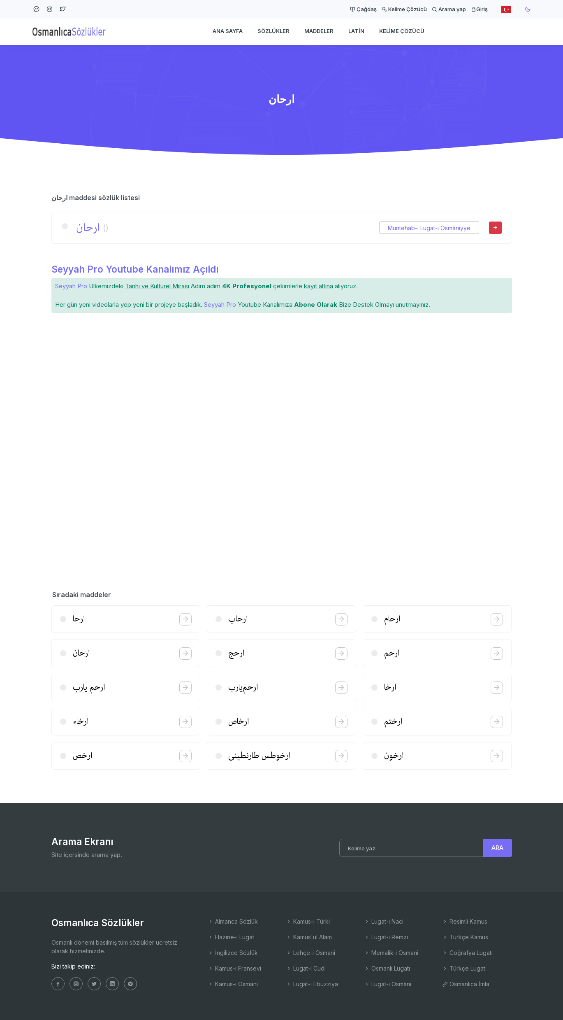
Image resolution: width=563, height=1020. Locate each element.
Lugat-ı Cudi (306, 968)
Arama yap (449, 9)
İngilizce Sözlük (233, 952)
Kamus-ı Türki (308, 921)
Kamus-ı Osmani (233, 983)
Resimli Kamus (464, 921)
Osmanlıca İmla (465, 983)
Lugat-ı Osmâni (387, 983)
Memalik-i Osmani (391, 952)
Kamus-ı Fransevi (234, 968)
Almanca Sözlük (233, 921)
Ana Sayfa (228, 31)
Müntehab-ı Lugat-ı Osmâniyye (429, 227)
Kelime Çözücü (404, 9)
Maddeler (319, 31)
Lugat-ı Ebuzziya (312, 983)
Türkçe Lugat (463, 968)
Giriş (479, 9)
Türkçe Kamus (465, 937)
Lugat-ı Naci (383, 921)
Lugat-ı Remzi (386, 937)
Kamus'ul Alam (309, 937)
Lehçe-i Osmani (310, 952)
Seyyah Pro (71, 286)
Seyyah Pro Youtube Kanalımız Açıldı (134, 269)
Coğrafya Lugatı (467, 952)
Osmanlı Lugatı (387, 968)
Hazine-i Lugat (231, 937)
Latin (356, 31)
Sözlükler (273, 31)
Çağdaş (363, 9)
